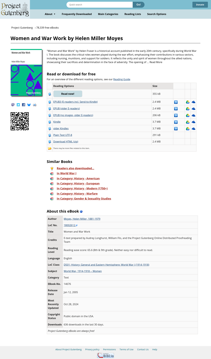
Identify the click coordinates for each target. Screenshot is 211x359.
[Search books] (99, 5)
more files (69, 148)
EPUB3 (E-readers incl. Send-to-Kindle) (75, 101)
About (50, 14)
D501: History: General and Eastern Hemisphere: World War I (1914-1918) (106, 264)
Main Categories (108, 14)
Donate (200, 4)
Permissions (109, 349)
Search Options (156, 14)
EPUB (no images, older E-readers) (73, 115)
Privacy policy (92, 349)
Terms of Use (126, 349)
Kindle (57, 121)
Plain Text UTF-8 (62, 135)
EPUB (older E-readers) (66, 108)
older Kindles (61, 128)
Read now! (67, 94)
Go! (138, 4)
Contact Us (143, 349)
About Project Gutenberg (68, 349)
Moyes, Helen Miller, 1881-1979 (82, 219)
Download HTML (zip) (65, 141)
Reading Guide (121, 79)
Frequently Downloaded (77, 14)
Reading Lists (133, 14)
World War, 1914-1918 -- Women (83, 271)
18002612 (70, 225)
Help (154, 349)
